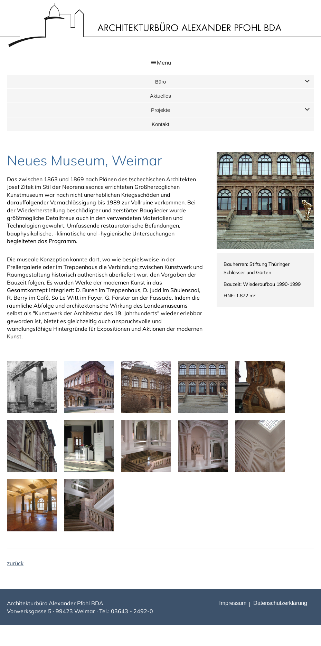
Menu (164, 62)
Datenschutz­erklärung (280, 603)
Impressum (232, 603)
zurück (15, 563)
